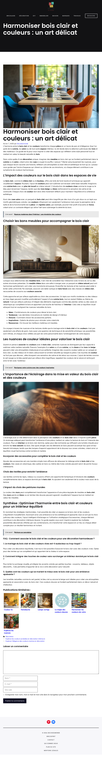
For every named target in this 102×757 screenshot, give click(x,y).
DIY (34, 15)
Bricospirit (51, 736)
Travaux (77, 15)
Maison (55, 15)
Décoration (24, 15)
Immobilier (44, 15)
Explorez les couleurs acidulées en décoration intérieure (25, 639)
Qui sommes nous (51, 743)
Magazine (91, 15)
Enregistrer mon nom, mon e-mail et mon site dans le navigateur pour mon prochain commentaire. (46, 695)
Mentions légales (51, 750)
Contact (51, 740)
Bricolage (11, 15)
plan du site (51, 747)
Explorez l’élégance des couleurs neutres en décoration (25, 641)
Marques (66, 15)
